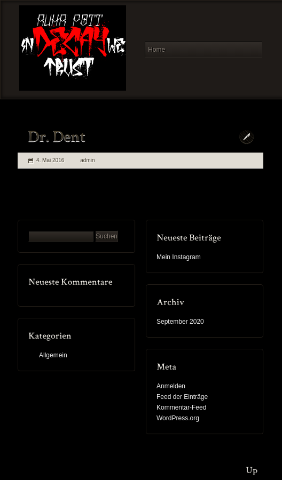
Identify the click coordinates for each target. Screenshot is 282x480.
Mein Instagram (178, 257)
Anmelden (170, 386)
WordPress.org (177, 418)
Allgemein (53, 355)
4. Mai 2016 (50, 160)
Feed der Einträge (182, 397)
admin (87, 160)
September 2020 (180, 321)
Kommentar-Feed (181, 407)
